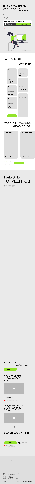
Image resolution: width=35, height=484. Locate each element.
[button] (14, 388)
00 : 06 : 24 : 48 (10, 24)
